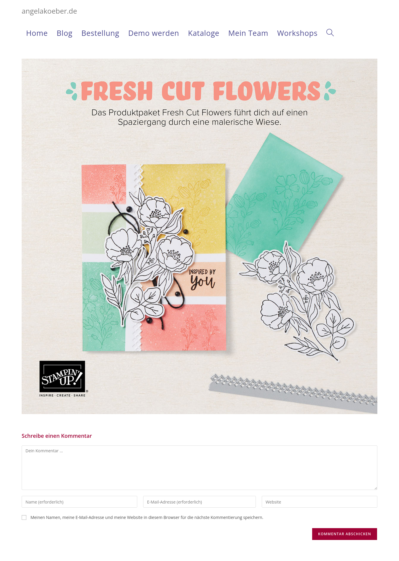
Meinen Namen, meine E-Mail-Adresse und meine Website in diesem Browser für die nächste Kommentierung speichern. (147, 517)
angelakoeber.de (49, 11)
